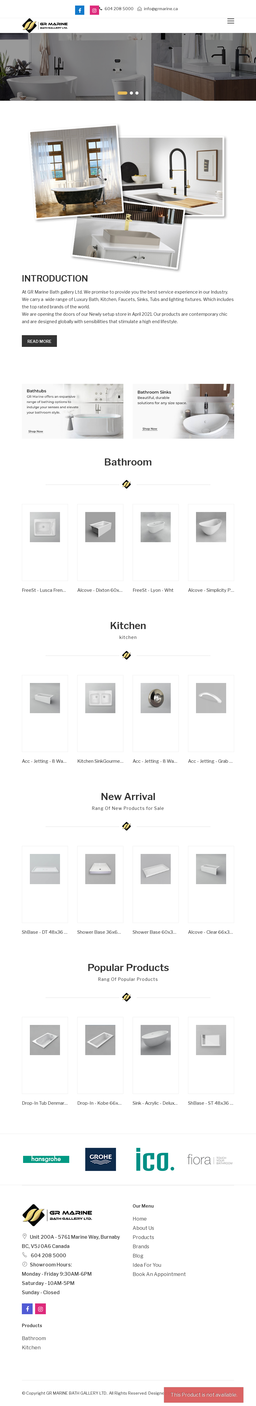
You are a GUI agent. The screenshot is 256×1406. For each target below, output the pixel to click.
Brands (141, 1247)
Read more (39, 341)
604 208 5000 (116, 8)
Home (140, 1219)
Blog (138, 1256)
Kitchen (31, 1348)
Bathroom (34, 1338)
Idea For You (147, 1265)
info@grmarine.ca (158, 8)
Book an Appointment (159, 1274)
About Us (143, 1228)
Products (143, 1237)
